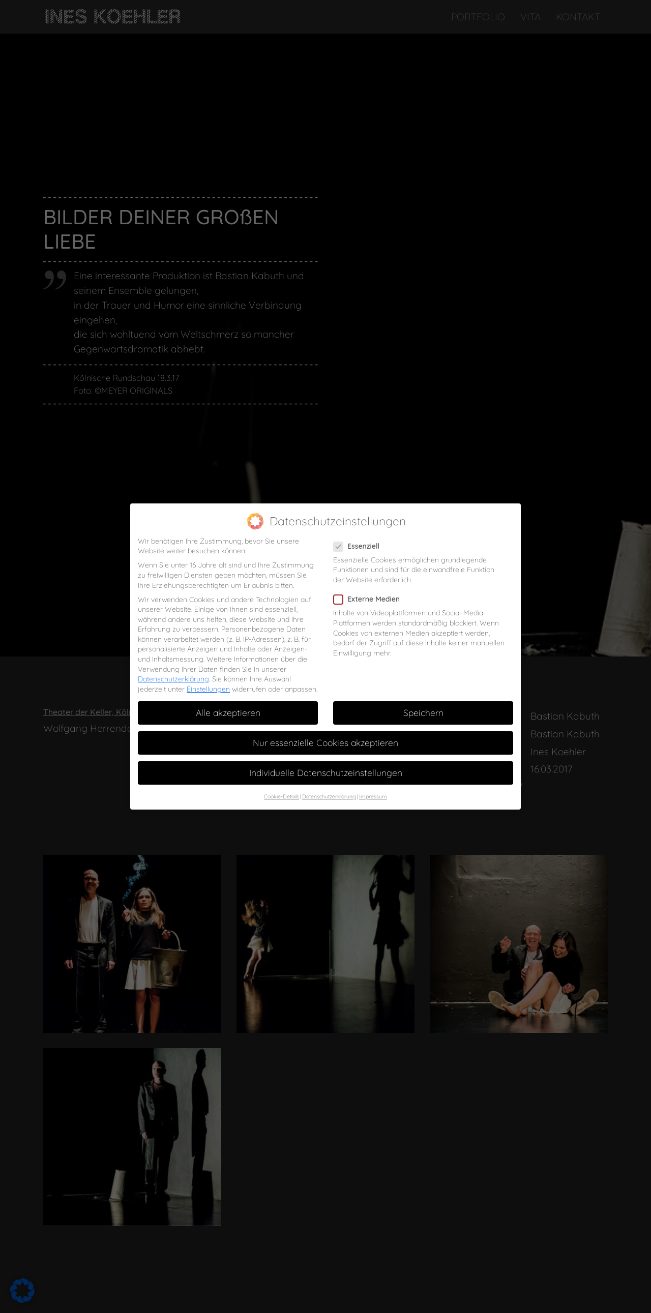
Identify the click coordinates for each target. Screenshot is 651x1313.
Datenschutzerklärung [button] (329, 776)
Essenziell (359, 525)
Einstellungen (208, 668)
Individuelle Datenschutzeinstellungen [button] (325, 752)
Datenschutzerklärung (173, 658)
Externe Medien (369, 579)
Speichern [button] (423, 692)
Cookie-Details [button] (281, 776)
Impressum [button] (373, 776)
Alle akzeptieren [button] (228, 692)
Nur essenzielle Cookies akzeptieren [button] (325, 722)
